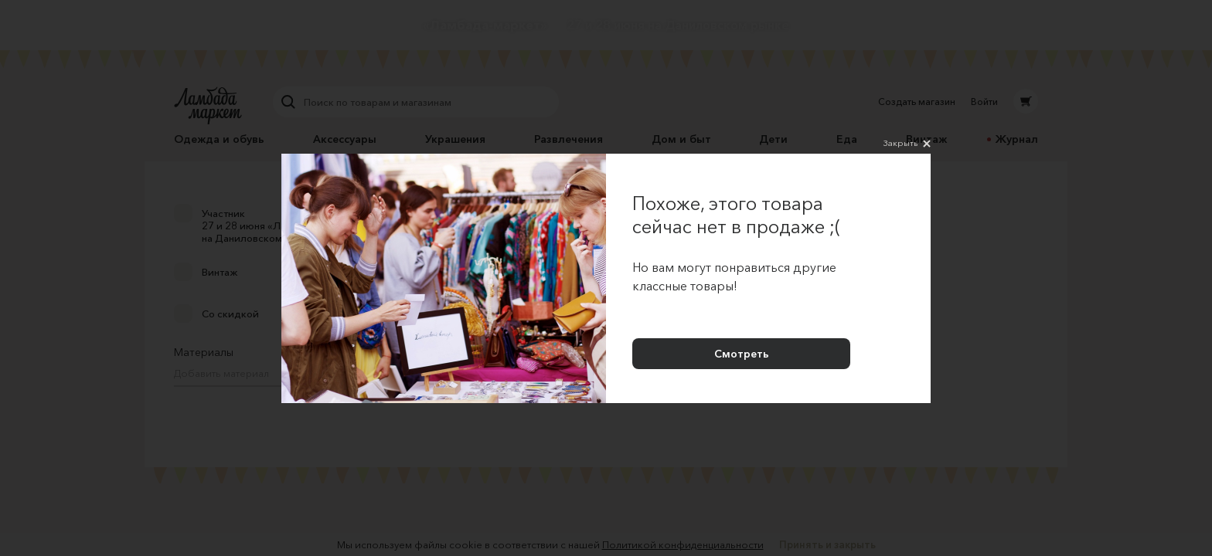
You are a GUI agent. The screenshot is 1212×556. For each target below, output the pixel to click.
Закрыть (907, 143)
